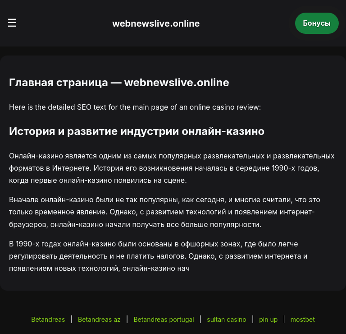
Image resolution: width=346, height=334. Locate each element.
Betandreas (48, 319)
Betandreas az (99, 319)
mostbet (303, 319)
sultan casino (226, 319)
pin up (268, 319)
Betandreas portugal (163, 319)
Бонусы (317, 23)
